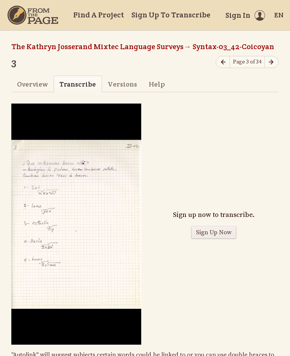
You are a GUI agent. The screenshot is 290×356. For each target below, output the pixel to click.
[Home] (33, 15)
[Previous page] (223, 62)
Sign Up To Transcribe (170, 15)
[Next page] (271, 62)
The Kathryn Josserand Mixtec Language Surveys (97, 46)
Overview (32, 84)
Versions (122, 84)
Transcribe (77, 84)
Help (157, 84)
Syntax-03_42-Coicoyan (233, 46)
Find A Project (98, 15)
